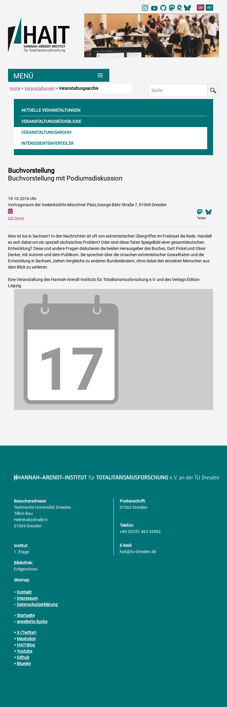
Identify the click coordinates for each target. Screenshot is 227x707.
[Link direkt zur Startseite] (43, 34)
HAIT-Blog (26, 645)
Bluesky (24, 663)
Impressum (27, 598)
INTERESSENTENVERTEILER (47, 143)
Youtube (24, 651)
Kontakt (24, 592)
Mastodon (26, 638)
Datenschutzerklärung (37, 604)
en (209, 7)
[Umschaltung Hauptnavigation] (58, 75)
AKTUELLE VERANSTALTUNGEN (50, 110)
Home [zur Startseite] (14, 88)
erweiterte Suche (32, 621)
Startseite (26, 615)
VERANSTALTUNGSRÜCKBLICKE (51, 121)
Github (23, 657)
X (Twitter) (26, 632)
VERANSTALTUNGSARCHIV (46, 132)
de (200, 7)
